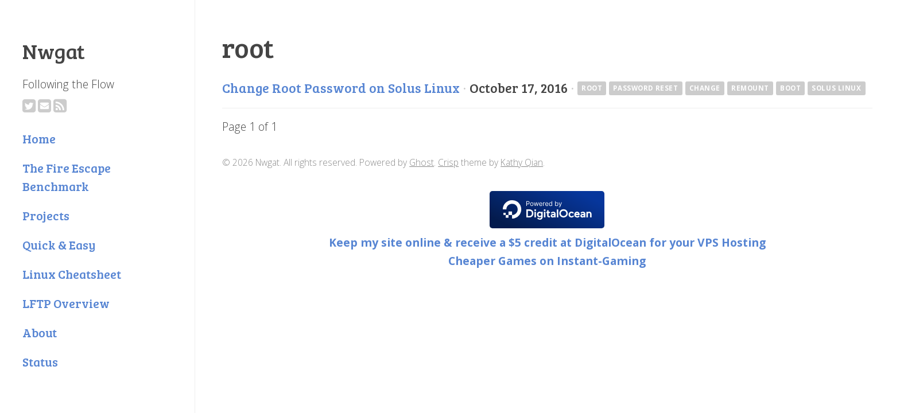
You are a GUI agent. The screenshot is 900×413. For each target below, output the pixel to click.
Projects (45, 215)
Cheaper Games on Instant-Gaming (547, 260)
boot (790, 88)
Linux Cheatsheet (71, 274)
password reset (645, 88)
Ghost (421, 162)
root (591, 88)
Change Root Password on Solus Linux (341, 88)
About (39, 332)
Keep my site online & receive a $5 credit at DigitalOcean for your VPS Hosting (547, 242)
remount (750, 88)
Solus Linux (836, 88)
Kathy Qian (522, 162)
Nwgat (53, 50)
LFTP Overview (66, 303)
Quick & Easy (58, 244)
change (705, 88)
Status (40, 361)
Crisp (448, 162)
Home (39, 138)
